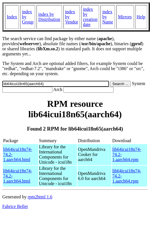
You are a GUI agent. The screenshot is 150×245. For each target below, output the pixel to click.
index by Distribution (49, 17)
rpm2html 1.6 (40, 196)
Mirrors (125, 16)
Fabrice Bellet (15, 206)
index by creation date (90, 17)
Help (141, 16)
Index (12, 16)
